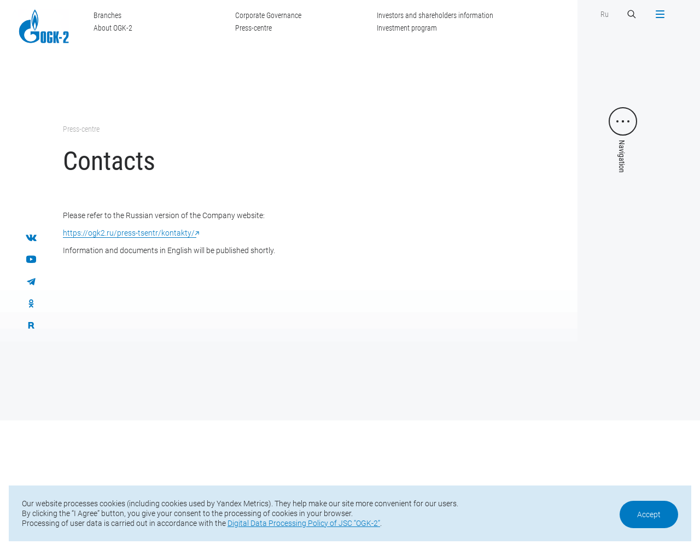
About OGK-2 (113, 28)
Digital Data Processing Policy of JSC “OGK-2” (304, 523)
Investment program (407, 28)
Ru (604, 14)
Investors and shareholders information (435, 15)
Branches (107, 15)
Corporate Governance (268, 15)
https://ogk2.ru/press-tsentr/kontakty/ (129, 233)
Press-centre (253, 28)
